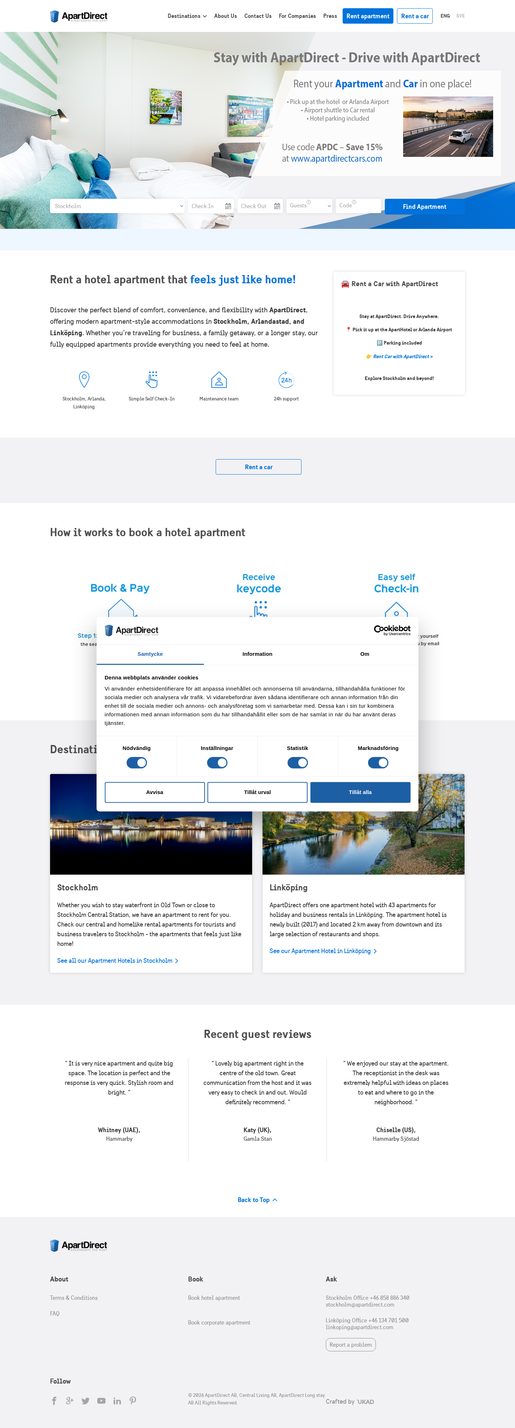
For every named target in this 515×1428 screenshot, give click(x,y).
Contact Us (258, 15)
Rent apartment (368, 16)
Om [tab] (364, 654)
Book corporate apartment (219, 1322)
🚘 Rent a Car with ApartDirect (389, 283)
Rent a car (415, 16)
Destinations (184, 15)
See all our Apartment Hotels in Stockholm (117, 960)
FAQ (55, 1313)
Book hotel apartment (214, 1297)
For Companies (297, 15)
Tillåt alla (360, 792)
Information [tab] (257, 654)
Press (330, 15)
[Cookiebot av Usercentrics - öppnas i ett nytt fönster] (379, 630)
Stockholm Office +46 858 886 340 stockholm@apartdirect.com (367, 1301)
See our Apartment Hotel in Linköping (323, 951)
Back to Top (258, 1200)
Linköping (289, 887)
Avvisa (154, 792)
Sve (460, 16)
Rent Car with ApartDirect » (403, 356)
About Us (225, 15)
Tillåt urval (257, 792)
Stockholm (77, 887)
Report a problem (351, 1344)
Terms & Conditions (74, 1297)
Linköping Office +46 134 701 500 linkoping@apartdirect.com (367, 1324)
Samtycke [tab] (150, 654)
